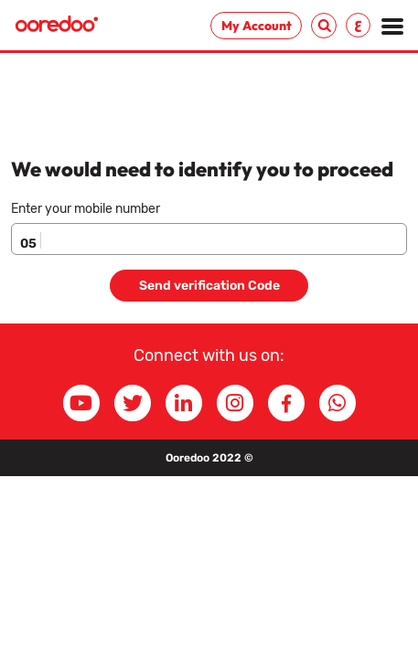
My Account (256, 25)
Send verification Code (209, 285)
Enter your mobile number (85, 209)
